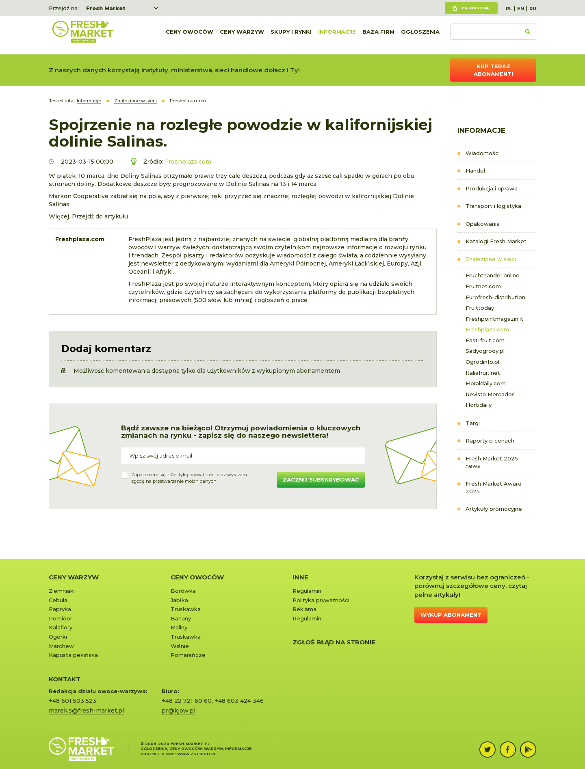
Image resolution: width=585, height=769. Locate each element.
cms (170, 754)
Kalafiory (60, 627)
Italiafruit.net (483, 372)
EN (520, 8)
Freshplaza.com (487, 329)
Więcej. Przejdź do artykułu (88, 216)
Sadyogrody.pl (485, 351)
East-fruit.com (485, 340)
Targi (473, 423)
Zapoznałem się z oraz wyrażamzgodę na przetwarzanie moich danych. (189, 478)
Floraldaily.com (486, 383)
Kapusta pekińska (73, 655)
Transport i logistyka (493, 206)
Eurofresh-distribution (495, 297)
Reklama (304, 609)
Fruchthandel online (493, 275)
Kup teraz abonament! (493, 70)
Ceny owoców (189, 35)
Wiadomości (483, 153)
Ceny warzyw (242, 35)
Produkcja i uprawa (492, 188)
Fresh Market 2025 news (492, 462)
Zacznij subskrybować (321, 479)
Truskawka (186, 609)
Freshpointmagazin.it (494, 318)
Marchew (61, 646)
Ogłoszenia (420, 35)
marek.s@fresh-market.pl (86, 710)
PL (509, 8)
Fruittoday (480, 308)
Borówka (183, 591)
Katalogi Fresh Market (496, 241)
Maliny (179, 627)
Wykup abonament (450, 614)
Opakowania (483, 223)
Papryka (60, 609)
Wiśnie (180, 646)
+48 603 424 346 (239, 700)
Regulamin (306, 591)
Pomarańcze (188, 655)
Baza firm (378, 35)
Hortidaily (479, 405)
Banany (181, 618)
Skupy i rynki (291, 35)
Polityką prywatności (193, 474)
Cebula (58, 600)
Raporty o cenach (490, 440)
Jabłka (179, 600)
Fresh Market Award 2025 (494, 487)
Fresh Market (106, 8)
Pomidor (60, 618)
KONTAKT (64, 679)
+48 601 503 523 (72, 700)
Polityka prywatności (320, 600)
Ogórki (58, 636)
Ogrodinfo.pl (482, 362)
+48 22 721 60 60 (187, 700)
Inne (300, 577)
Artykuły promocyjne (494, 508)
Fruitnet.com (483, 286)
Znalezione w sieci (491, 259)
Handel (475, 170)
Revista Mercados (490, 394)
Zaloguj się (475, 8)
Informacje (337, 35)
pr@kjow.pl (178, 710)
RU (532, 8)
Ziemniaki (62, 591)
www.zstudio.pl (196, 754)
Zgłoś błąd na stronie (334, 642)
